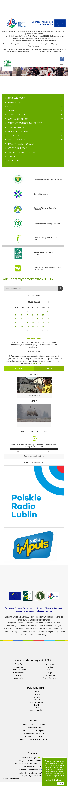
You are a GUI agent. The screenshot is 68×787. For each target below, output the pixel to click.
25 (48, 323)
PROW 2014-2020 (15, 127)
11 (48, 315)
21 (28, 323)
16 (38, 319)
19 (16, 323)
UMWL (37, 697)
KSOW (37, 700)
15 (33, 319)
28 (28, 326)
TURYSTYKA (13, 135)
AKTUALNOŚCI (14, 102)
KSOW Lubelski (36, 702)
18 (48, 319)
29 (16, 311)
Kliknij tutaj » (58, 780)
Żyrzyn (49, 673)
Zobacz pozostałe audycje (34, 456)
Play (34, 438)
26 (16, 326)
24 (43, 323)
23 (38, 323)
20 (22, 323)
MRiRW (37, 692)
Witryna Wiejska (37, 710)
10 (43, 315)
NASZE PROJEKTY (16, 140)
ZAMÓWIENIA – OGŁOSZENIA (21, 152)
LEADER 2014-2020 (16, 115)
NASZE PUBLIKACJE (17, 148)
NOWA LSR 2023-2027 (17, 119)
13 (22, 319)
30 (22, 311)
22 (33, 323)
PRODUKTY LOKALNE (17, 131)
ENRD (37, 705)
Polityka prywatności (10, 779)
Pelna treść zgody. (40, 363)
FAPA (37, 707)
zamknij (60, 783)
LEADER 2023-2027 (16, 110)
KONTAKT (12, 156)
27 (22, 326)
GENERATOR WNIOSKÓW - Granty (24, 123)
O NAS (10, 106)
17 (43, 319)
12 (16, 319)
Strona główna (16, 98)
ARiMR (37, 694)
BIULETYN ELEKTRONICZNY (20, 144)
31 (28, 311)
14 (28, 319)
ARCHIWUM (13, 160)
